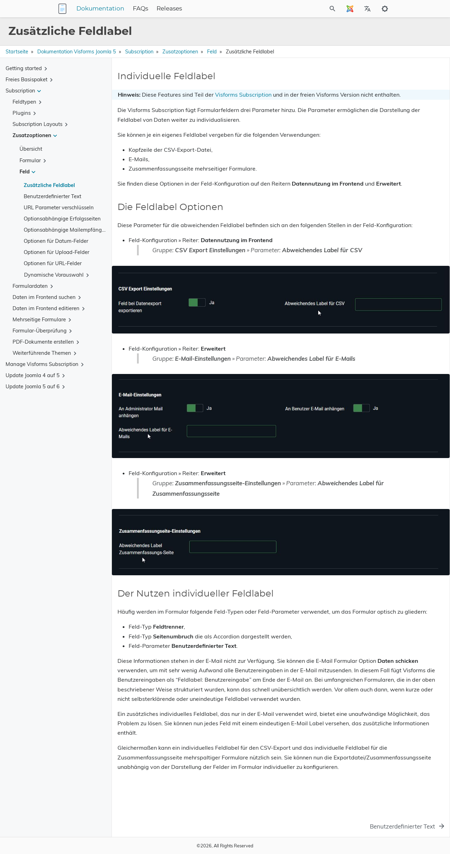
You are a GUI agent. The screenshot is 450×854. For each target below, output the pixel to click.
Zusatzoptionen (180, 51)
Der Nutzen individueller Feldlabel (381, 103)
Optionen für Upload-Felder (56, 252)
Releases (213, 9)
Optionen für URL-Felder (53, 263)
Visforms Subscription (243, 94)
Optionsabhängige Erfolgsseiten (62, 218)
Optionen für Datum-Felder (56, 241)
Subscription (139, 51)
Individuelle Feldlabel (367, 84)
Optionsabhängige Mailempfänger (65, 229)
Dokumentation (144, 9)
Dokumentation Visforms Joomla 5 (76, 51)
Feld (212, 51)
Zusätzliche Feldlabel (49, 185)
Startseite (17, 51)
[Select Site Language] (350, 8)
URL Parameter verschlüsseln (59, 207)
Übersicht (31, 148)
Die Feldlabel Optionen (369, 94)
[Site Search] (301, 9)
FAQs (184, 9)
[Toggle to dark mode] (385, 8)
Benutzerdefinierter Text (52, 196)
